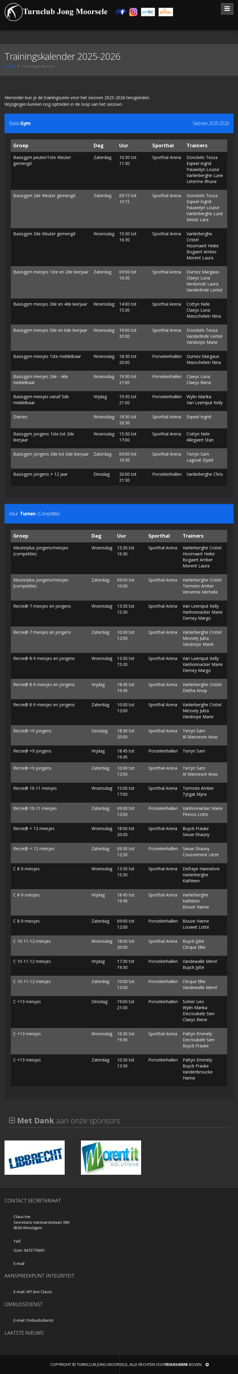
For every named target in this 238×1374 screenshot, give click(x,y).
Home (10, 66)
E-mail (19, 1263)
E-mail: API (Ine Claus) (33, 1291)
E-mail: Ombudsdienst (33, 1320)
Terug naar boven (187, 1364)
